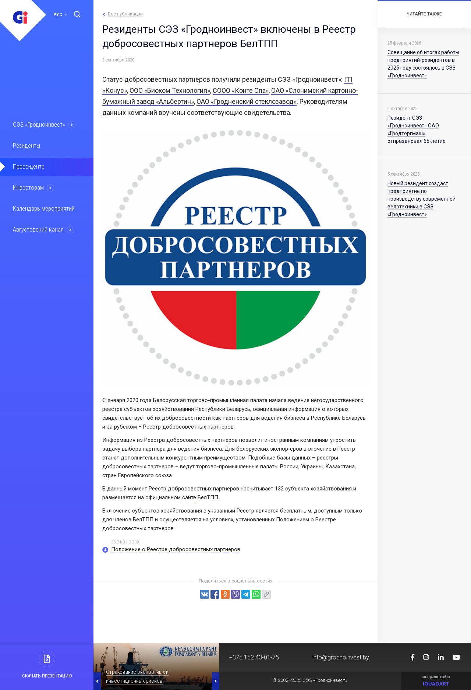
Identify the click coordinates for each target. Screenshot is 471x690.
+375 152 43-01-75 (254, 657)
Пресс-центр (29, 166)
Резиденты (26, 145)
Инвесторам (28, 187)
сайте (189, 497)
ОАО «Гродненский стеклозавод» (246, 101)
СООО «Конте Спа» (241, 90)
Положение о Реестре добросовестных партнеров (175, 549)
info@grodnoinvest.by (340, 657)
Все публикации (125, 14)
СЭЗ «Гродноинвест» (39, 124)
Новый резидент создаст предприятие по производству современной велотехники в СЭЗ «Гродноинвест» (421, 198)
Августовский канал (38, 229)
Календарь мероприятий (44, 208)
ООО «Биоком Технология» (170, 90)
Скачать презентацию (47, 676)
